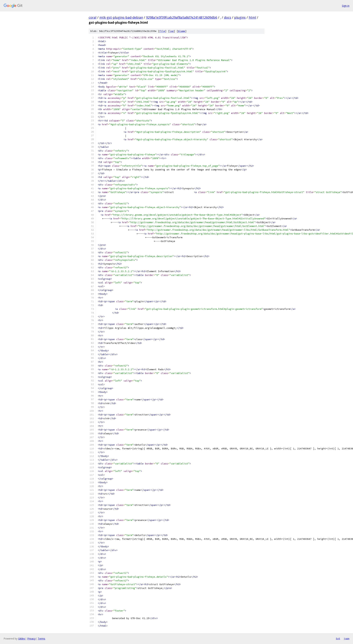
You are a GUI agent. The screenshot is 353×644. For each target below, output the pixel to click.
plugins (240, 17)
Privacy (31, 638)
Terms (41, 638)
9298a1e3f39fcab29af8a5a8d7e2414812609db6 (181, 17)
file (162, 31)
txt (338, 638)
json (346, 638)
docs (227, 17)
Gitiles (21, 638)
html (252, 17)
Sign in (345, 5)
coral (92, 17)
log (171, 31)
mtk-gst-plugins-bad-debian (121, 17)
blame (181, 31)
